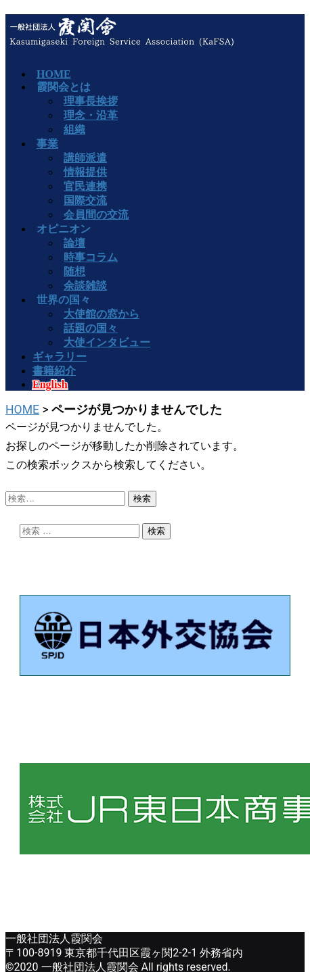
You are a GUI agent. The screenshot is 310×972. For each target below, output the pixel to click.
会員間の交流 (96, 214)
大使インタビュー (107, 342)
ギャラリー (59, 356)
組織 (74, 129)
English (50, 384)
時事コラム (91, 257)
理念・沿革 (91, 115)
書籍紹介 (54, 370)
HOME (22, 409)
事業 (47, 143)
